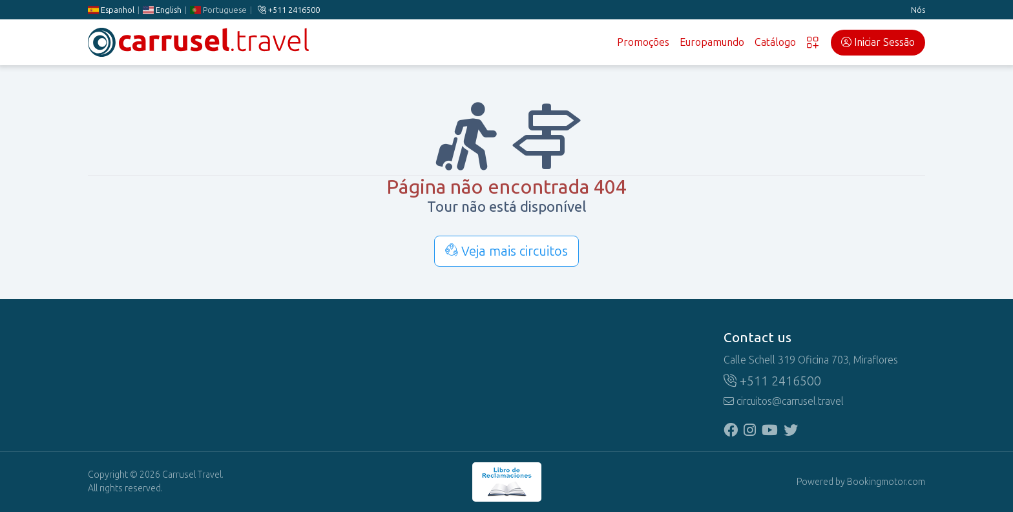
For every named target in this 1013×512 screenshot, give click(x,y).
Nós (918, 10)
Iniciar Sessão (878, 42)
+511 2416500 (289, 10)
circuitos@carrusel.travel (784, 401)
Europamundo (712, 42)
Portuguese (218, 10)
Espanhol (111, 10)
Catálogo (775, 42)
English (162, 10)
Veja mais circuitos (506, 251)
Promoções (643, 42)
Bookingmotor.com (886, 481)
